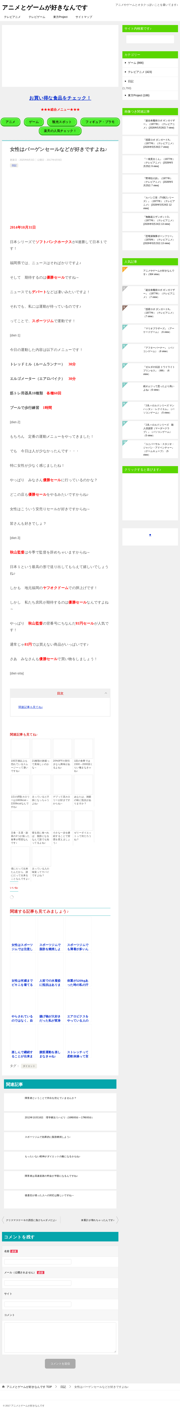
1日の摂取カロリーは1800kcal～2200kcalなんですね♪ (20, 801)
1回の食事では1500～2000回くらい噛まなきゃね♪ (83, 765)
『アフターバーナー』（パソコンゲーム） (158, 349)
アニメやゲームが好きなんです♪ (158, 272)
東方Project (60, 16)
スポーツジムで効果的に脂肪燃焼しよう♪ (48, 1136)
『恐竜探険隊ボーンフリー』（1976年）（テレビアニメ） (159, 240)
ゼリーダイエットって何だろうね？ (82, 836)
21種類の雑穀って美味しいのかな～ (41, 764)
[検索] (150, 39)
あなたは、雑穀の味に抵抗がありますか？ (82, 800)
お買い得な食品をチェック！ (60, 98)
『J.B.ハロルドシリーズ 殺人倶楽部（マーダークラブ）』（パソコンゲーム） (158, 430)
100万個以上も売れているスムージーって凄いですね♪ (19, 765)
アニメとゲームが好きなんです (45, 6)
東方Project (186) (138, 95)
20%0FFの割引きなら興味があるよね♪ (61, 764)
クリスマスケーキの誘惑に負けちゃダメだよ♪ (31, 1220)
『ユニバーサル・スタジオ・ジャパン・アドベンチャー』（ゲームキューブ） (158, 449)
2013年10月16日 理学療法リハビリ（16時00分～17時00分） (59, 1117)
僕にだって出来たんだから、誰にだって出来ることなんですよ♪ (20, 873)
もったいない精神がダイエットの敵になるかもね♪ (52, 1156)
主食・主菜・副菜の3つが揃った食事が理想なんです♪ (20, 837)
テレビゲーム (37, 16)
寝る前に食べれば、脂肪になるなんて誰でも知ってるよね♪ (40, 837)
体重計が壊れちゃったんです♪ (97, 1220)
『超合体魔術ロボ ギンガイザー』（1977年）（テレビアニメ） (159, 124)
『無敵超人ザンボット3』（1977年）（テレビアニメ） (159, 220)
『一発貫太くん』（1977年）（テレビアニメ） (159, 163)
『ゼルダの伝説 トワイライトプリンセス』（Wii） (159, 371)
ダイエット (29, 1065)
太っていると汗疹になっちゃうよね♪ (40, 800)
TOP (29, 1386)
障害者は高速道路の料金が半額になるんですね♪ (51, 1175)
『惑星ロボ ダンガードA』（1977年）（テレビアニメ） (159, 143)
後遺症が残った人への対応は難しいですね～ (49, 1195)
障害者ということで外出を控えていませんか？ (50, 1097)
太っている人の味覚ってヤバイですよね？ (40, 872)
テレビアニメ (12, 16)
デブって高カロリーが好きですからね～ (61, 800)
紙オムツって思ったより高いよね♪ (158, 388)
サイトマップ (83, 16)
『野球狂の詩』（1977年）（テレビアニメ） (158, 182)
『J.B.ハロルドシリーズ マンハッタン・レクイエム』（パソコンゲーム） (158, 409)
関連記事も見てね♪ (30, 707)
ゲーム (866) (136, 62)
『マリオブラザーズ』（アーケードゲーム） (158, 330)
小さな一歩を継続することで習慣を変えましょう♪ (61, 837)
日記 (14, 165)
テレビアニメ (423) (140, 71)
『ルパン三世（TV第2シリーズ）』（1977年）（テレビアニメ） (159, 203)
